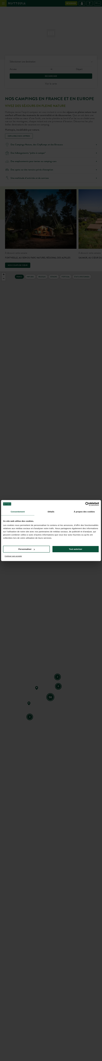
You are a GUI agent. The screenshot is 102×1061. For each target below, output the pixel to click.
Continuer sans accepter (13, 556)
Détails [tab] (51, 512)
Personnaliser (26, 549)
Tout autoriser (75, 549)
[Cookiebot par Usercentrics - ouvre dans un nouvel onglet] (87, 504)
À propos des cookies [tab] (84, 512)
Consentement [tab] (18, 512)
